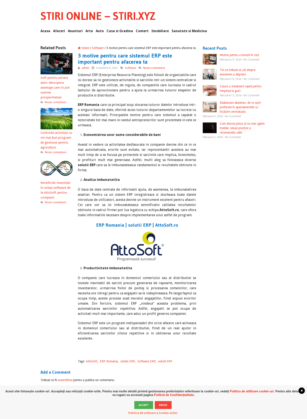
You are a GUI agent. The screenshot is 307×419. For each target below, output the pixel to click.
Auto (100, 31)
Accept (144, 405)
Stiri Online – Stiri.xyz (98, 16)
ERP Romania (109, 361)
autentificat (65, 380)
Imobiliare (160, 31)
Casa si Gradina (120, 31)
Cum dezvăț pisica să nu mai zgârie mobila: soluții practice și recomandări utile (234, 128)
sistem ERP (127, 361)
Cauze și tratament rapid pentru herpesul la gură (232, 89)
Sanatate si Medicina (189, 31)
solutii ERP (165, 361)
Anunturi (75, 31)
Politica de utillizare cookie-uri (252, 391)
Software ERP (146, 361)
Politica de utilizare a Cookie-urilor (153, 413)
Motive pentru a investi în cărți (231, 55)
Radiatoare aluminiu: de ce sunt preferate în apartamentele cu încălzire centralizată (232, 107)
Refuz (163, 405)
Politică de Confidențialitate (174, 395)
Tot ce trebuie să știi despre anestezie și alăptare (229, 72)
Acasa (45, 31)
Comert (142, 31)
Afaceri (59, 31)
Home (83, 48)
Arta (89, 31)
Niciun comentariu (154, 67)
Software (98, 48)
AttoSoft (91, 361)
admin (85, 67)
